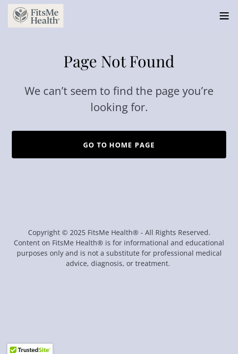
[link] (35, 16)
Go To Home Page (119, 144)
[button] (224, 16)
